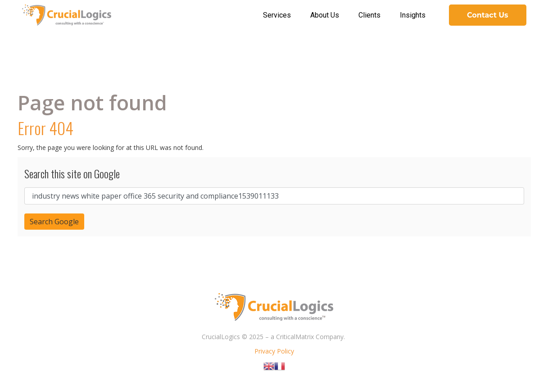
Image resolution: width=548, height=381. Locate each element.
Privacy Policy (274, 351)
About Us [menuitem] (324, 15)
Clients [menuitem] (369, 15)
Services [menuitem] (277, 15)
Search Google (54, 222)
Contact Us (487, 15)
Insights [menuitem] (413, 15)
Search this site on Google (72, 173)
